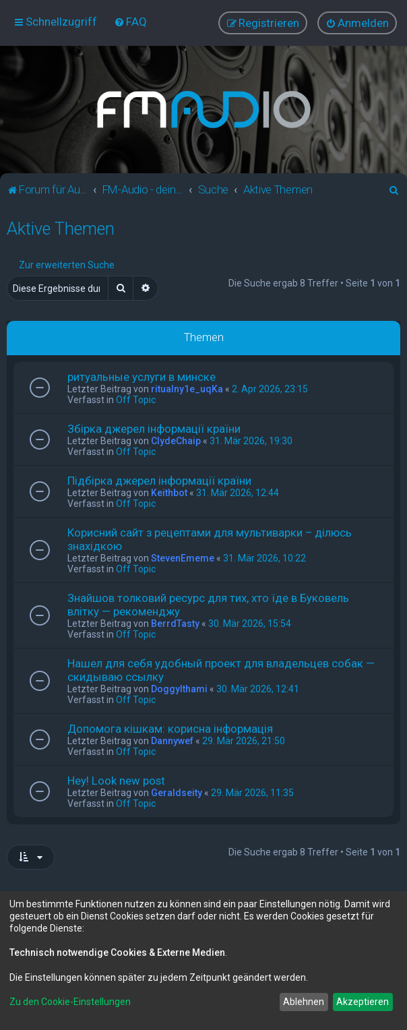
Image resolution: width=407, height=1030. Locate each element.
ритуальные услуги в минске (141, 377)
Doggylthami (179, 689)
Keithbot (169, 492)
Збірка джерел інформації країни (154, 428)
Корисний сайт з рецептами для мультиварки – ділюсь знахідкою (209, 539)
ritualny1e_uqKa (187, 389)
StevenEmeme (182, 558)
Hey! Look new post (116, 780)
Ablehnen (303, 1001)
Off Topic (136, 399)
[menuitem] (130, 21)
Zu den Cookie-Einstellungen (70, 1001)
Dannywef (172, 740)
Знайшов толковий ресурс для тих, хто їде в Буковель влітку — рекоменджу (208, 604)
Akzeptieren (362, 1001)
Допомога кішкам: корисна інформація (170, 728)
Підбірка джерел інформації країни (159, 480)
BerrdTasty (175, 623)
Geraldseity (176, 792)
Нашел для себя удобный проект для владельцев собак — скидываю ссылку (221, 670)
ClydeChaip (176, 440)
